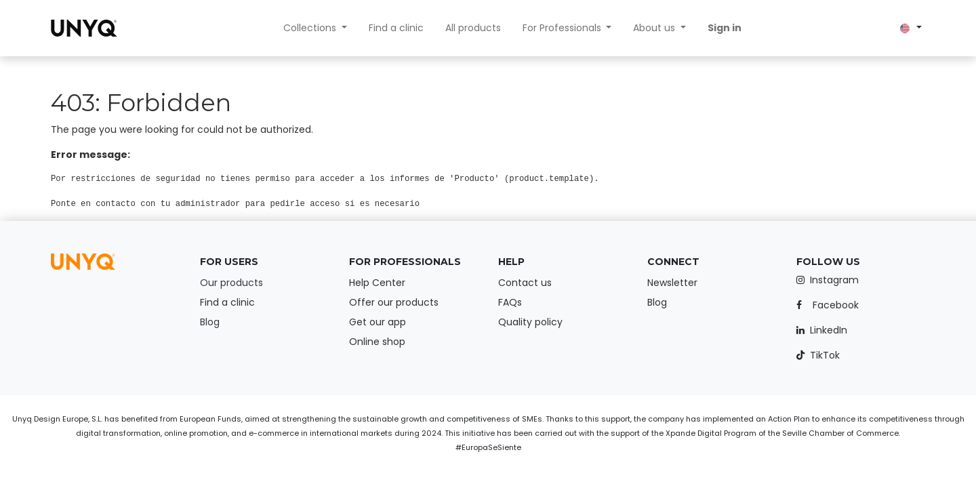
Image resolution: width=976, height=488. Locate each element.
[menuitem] (396, 28)
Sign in (724, 28)
